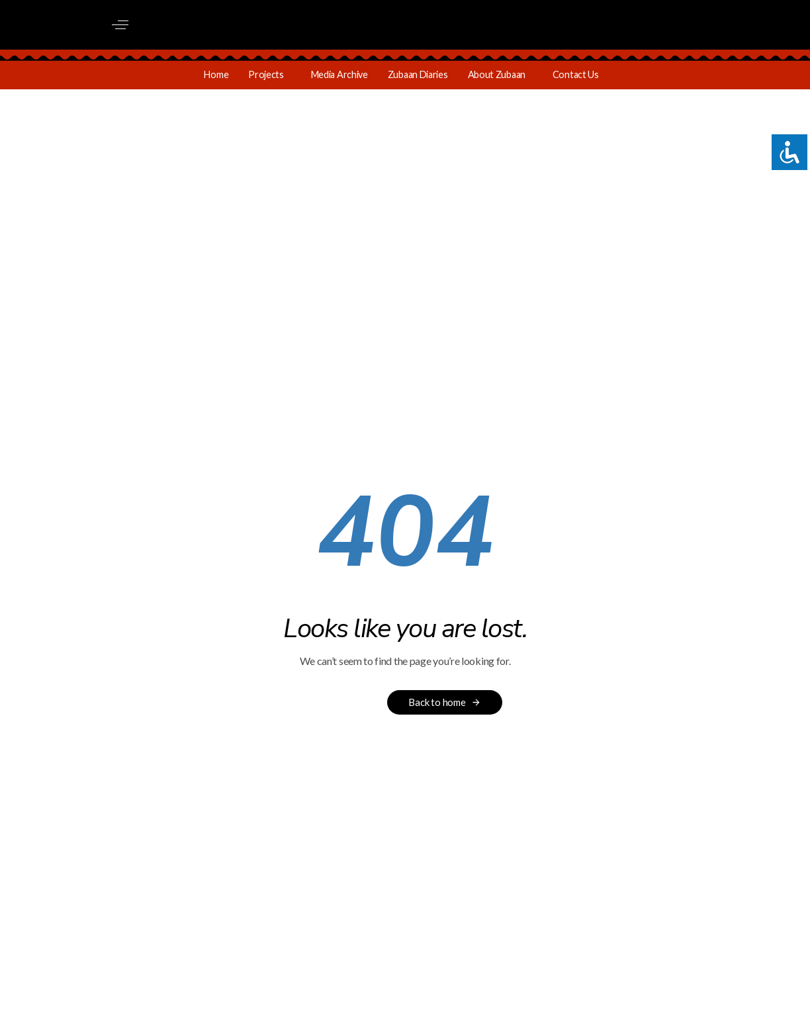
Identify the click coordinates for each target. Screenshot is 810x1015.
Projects (266, 74)
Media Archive (339, 74)
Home (216, 74)
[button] (120, 25)
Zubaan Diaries (418, 74)
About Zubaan (496, 74)
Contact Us (576, 74)
